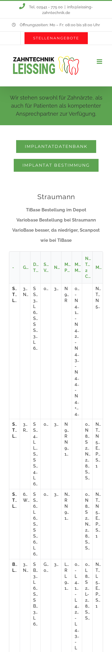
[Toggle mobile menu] (100, 61)
